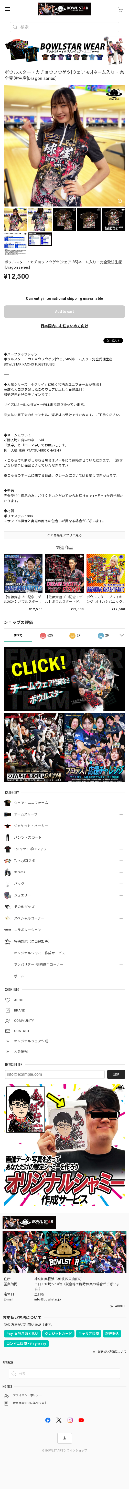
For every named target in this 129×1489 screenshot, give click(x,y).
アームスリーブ (25, 814)
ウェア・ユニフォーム (31, 803)
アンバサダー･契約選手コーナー (38, 965)
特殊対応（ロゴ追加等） (32, 941)
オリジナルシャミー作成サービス (39, 953)
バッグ (19, 884)
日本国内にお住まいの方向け (64, 326)
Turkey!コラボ (24, 861)
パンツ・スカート (27, 837)
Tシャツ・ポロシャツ (30, 849)
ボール (19, 976)
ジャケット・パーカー (31, 826)
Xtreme (19, 872)
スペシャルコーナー (29, 918)
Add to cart (64, 312)
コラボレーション (27, 930)
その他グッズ (24, 907)
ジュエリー (22, 895)
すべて (18, 635)
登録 (116, 1074)
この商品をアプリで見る (64, 535)
